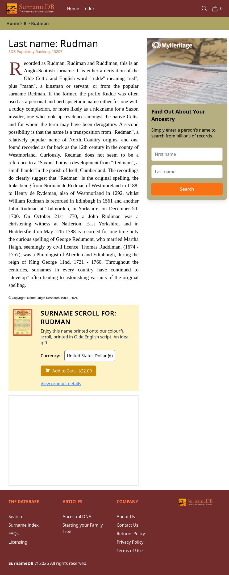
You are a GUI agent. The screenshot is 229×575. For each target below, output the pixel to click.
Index (89, 8)
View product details (61, 384)
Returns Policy (131, 533)
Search (187, 189)
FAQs (14, 533)
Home (73, 8)
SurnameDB (21, 563)
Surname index (24, 525)
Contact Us (127, 525)
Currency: (50, 356)
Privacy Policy (130, 542)
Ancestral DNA (77, 516)
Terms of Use (130, 550)
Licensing (18, 542)
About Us (126, 516)
